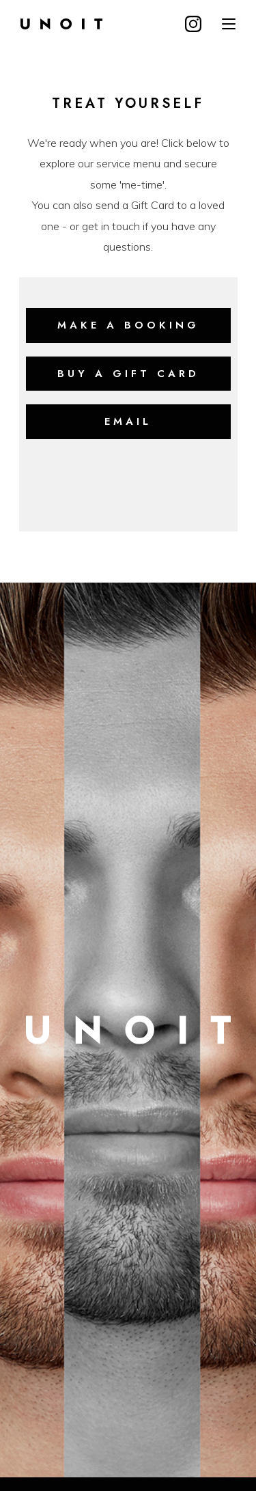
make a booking (128, 325)
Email (128, 421)
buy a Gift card (128, 373)
